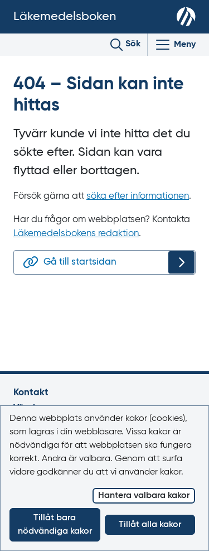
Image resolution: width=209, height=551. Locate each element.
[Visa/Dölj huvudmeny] (175, 44)
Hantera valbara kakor (143, 495)
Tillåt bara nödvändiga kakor (55, 525)
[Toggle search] (126, 44)
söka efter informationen (137, 196)
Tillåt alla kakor (150, 524)
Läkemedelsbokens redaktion (76, 233)
